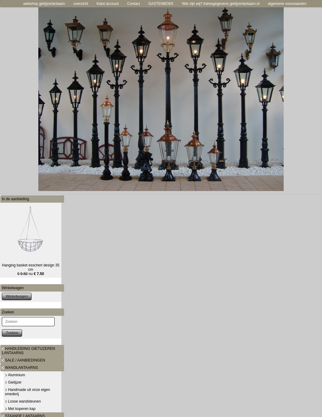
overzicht (80, 4)
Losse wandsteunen (23, 401)
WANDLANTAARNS (20, 367)
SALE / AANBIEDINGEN (23, 360)
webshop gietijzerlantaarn (44, 4)
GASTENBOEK (161, 4)
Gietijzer (13, 382)
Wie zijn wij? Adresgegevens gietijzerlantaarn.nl (221, 4)
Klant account (108, 4)
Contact (133, 4)
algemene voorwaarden (287, 4)
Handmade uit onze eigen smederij (27, 392)
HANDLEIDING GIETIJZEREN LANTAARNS (28, 350)
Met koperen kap (20, 409)
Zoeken (12, 333)
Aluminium (15, 375)
